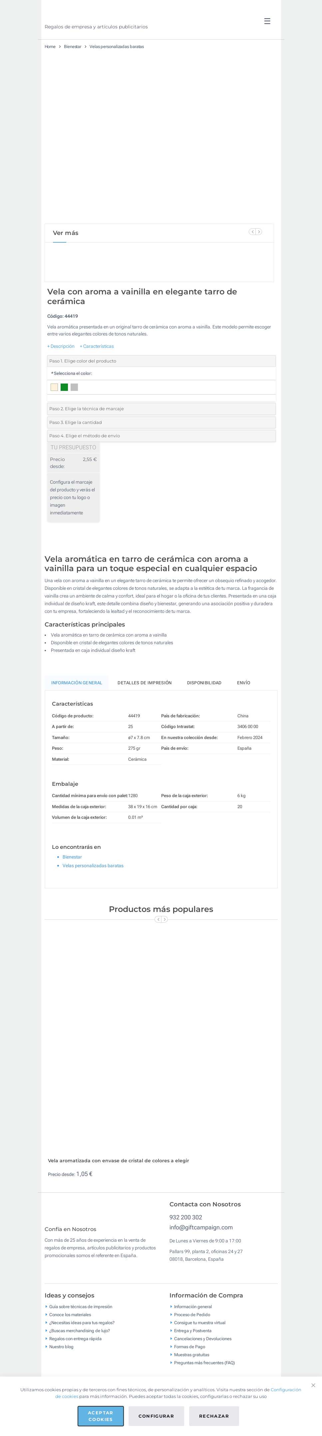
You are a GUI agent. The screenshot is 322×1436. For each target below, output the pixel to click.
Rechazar (214, 1416)
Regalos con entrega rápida (75, 1365)
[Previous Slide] (252, 231)
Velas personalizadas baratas (117, 46)
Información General (77, 705)
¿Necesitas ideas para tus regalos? (82, 1349)
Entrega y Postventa (192, 1357)
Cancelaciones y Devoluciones (202, 1365)
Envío (243, 705)
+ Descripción (61, 368)
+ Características (97, 368)
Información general (193, 1333)
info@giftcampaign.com (201, 1249)
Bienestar (72, 46)
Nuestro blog (61, 1373)
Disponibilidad (204, 705)
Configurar (156, 1416)
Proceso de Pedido (192, 1341)
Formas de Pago (189, 1373)
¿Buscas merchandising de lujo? (79, 1357)
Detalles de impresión (144, 705)
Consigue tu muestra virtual (199, 1349)
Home (50, 46)
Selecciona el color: (71, 395)
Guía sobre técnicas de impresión (80, 1333)
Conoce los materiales (70, 1341)
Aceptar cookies (100, 1416)
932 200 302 (185, 1239)
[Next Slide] (258, 231)
